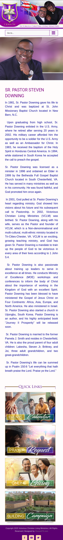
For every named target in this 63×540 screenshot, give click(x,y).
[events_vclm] (30, 393)
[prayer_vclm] (30, 426)
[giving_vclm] (30, 459)
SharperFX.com (41, 531)
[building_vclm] (30, 492)
